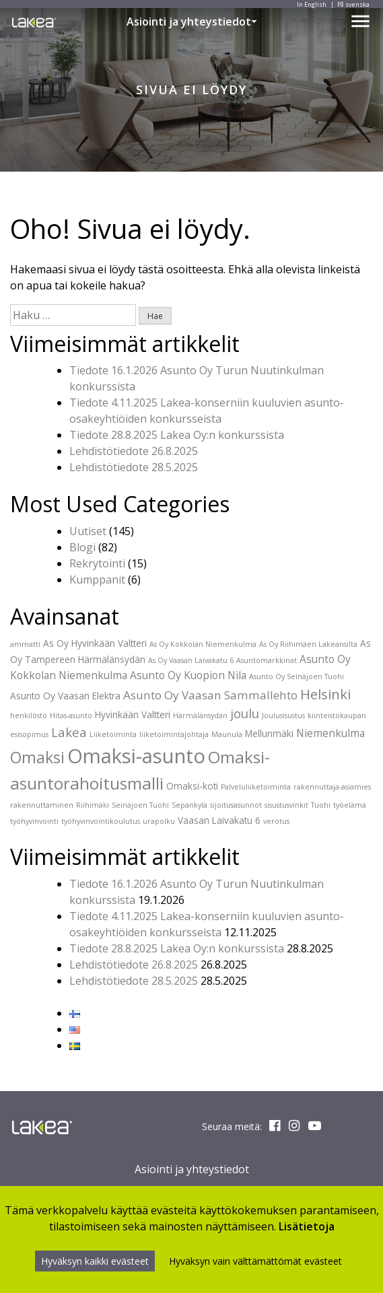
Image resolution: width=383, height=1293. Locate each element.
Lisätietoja (307, 1226)
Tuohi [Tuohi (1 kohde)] (320, 805)
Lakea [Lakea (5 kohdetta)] (69, 732)
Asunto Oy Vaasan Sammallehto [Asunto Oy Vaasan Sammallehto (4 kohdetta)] (210, 695)
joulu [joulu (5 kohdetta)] (244, 713)
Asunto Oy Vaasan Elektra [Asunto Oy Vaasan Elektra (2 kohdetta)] (65, 695)
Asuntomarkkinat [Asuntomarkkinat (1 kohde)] (266, 660)
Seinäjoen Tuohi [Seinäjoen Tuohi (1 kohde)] (140, 805)
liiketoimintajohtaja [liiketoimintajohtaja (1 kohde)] (174, 734)
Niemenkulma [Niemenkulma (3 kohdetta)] (330, 733)
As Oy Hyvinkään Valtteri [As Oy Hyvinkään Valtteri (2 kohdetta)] (95, 643)
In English (311, 4)
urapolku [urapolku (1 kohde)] (159, 821)
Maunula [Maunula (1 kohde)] (226, 734)
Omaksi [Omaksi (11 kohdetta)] (37, 757)
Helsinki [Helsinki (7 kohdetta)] (325, 694)
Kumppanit (97, 579)
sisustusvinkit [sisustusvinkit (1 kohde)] (286, 805)
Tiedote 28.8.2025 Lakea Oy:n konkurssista (176, 434)
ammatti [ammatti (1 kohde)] (25, 644)
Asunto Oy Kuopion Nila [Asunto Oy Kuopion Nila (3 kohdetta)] (188, 675)
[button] (253, 21)
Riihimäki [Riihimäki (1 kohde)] (92, 805)
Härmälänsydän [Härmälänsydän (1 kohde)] (200, 715)
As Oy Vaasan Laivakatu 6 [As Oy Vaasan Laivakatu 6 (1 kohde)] (191, 660)
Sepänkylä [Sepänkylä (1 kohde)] (189, 805)
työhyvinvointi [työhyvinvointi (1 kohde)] (34, 821)
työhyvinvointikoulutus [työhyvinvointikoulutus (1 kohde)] (100, 821)
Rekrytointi (97, 563)
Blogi (82, 547)
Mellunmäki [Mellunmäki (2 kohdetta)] (269, 733)
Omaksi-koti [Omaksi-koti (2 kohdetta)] (192, 785)
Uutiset (87, 531)
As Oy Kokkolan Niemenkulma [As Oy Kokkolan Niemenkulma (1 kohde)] (202, 644)
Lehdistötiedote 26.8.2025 (133, 451)
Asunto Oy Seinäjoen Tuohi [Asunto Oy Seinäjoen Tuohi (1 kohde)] (296, 676)
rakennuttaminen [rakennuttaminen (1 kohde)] (41, 805)
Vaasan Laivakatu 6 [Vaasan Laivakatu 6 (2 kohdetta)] (219, 820)
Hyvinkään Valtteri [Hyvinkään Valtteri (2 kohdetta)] (132, 714)
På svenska (353, 4)
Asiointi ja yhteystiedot (189, 21)
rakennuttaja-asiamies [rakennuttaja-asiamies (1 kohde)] (332, 787)
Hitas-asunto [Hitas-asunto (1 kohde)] (71, 715)
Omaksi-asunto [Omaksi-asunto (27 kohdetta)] (136, 755)
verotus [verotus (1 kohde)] (276, 821)
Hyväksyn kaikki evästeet (95, 1261)
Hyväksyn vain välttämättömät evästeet (255, 1261)
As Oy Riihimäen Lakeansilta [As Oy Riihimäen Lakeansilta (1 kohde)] (308, 644)
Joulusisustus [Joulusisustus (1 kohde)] (283, 715)
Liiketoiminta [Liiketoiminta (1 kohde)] (113, 734)
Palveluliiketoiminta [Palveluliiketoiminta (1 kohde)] (256, 787)
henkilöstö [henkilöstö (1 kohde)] (28, 715)
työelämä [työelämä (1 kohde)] (349, 805)
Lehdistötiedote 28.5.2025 (133, 467)
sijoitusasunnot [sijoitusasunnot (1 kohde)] (236, 805)
